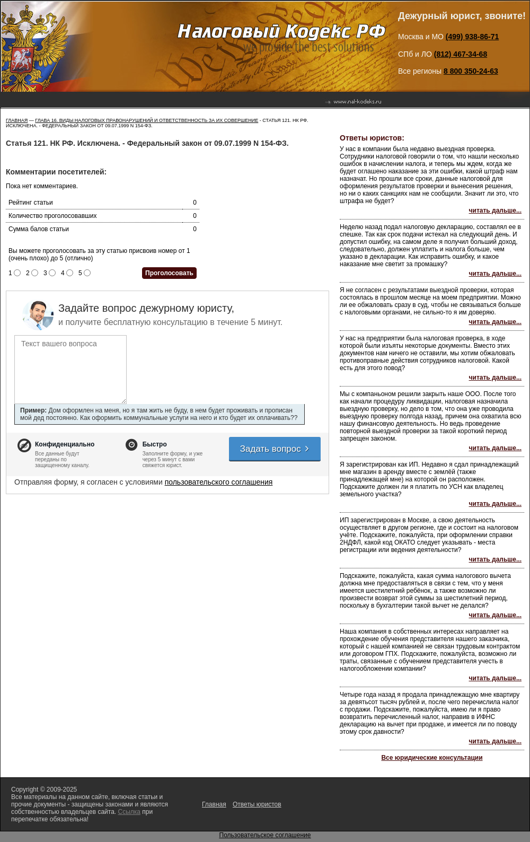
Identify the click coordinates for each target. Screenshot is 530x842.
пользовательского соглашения (219, 482)
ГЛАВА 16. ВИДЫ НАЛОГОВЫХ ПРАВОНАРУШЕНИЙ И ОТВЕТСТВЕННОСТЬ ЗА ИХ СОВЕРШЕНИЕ (146, 120)
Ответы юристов (257, 804)
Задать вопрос (275, 449)
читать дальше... (495, 210)
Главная (17, 120)
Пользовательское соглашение (265, 835)
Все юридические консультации (431, 757)
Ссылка (129, 811)
